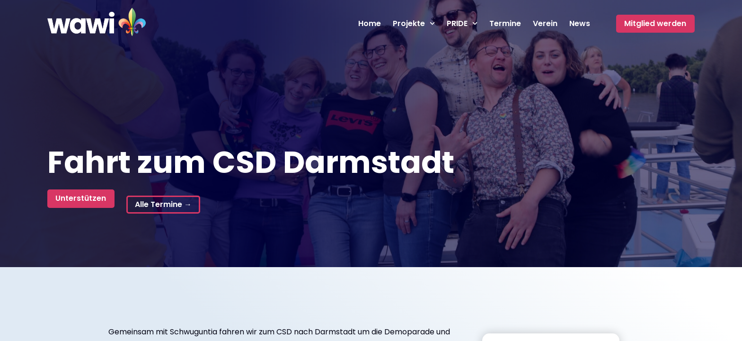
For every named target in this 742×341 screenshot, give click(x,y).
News (579, 23)
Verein (545, 23)
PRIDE (462, 23)
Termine (505, 23)
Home (369, 23)
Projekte (414, 23)
